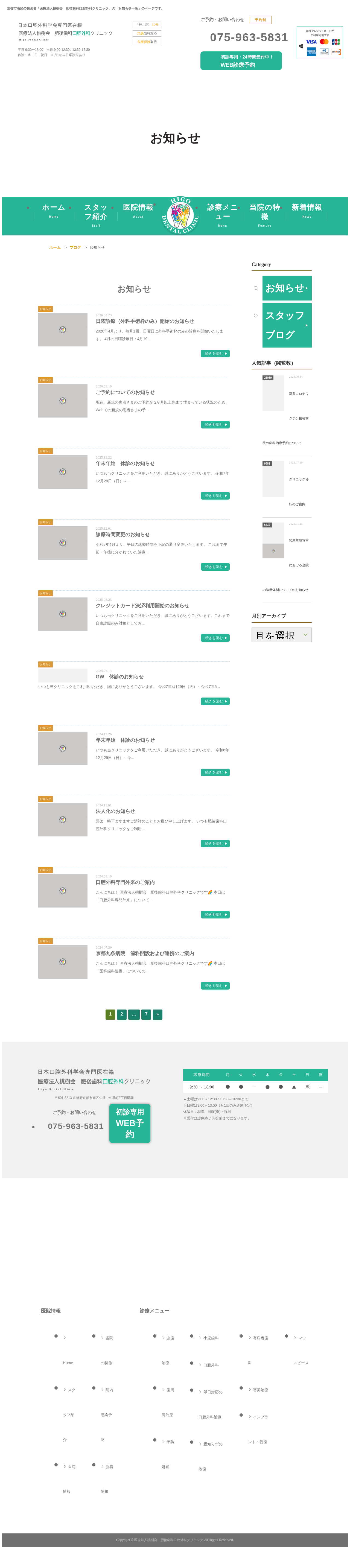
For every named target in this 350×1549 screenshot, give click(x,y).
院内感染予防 (107, 1415)
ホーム (53, 212)
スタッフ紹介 (96, 216)
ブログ (75, 247)
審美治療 (260, 1390)
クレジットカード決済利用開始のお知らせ (142, 605)
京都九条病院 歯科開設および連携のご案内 (145, 953)
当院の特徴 (264, 216)
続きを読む (214, 353)
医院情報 (138, 212)
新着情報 (307, 212)
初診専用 (130, 1124)
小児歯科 (211, 1338)
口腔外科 (211, 1365)
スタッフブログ (282, 364)
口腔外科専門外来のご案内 (125, 882)
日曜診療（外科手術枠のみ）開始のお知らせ (145, 321)
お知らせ (282, 300)
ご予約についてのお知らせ (125, 392)
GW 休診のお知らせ (120, 676)
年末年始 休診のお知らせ (125, 463)
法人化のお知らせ (115, 811)
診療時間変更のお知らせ (123, 534)
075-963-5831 (249, 37)
